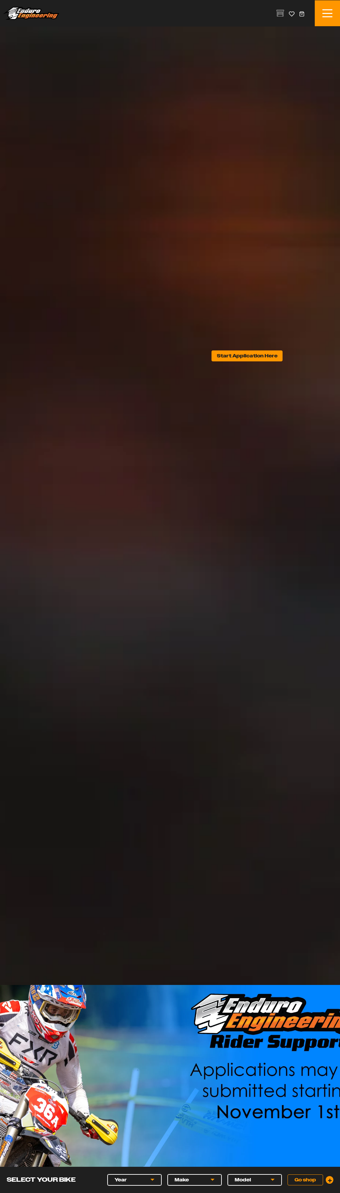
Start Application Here (247, 356)
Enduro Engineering (31, 13)
